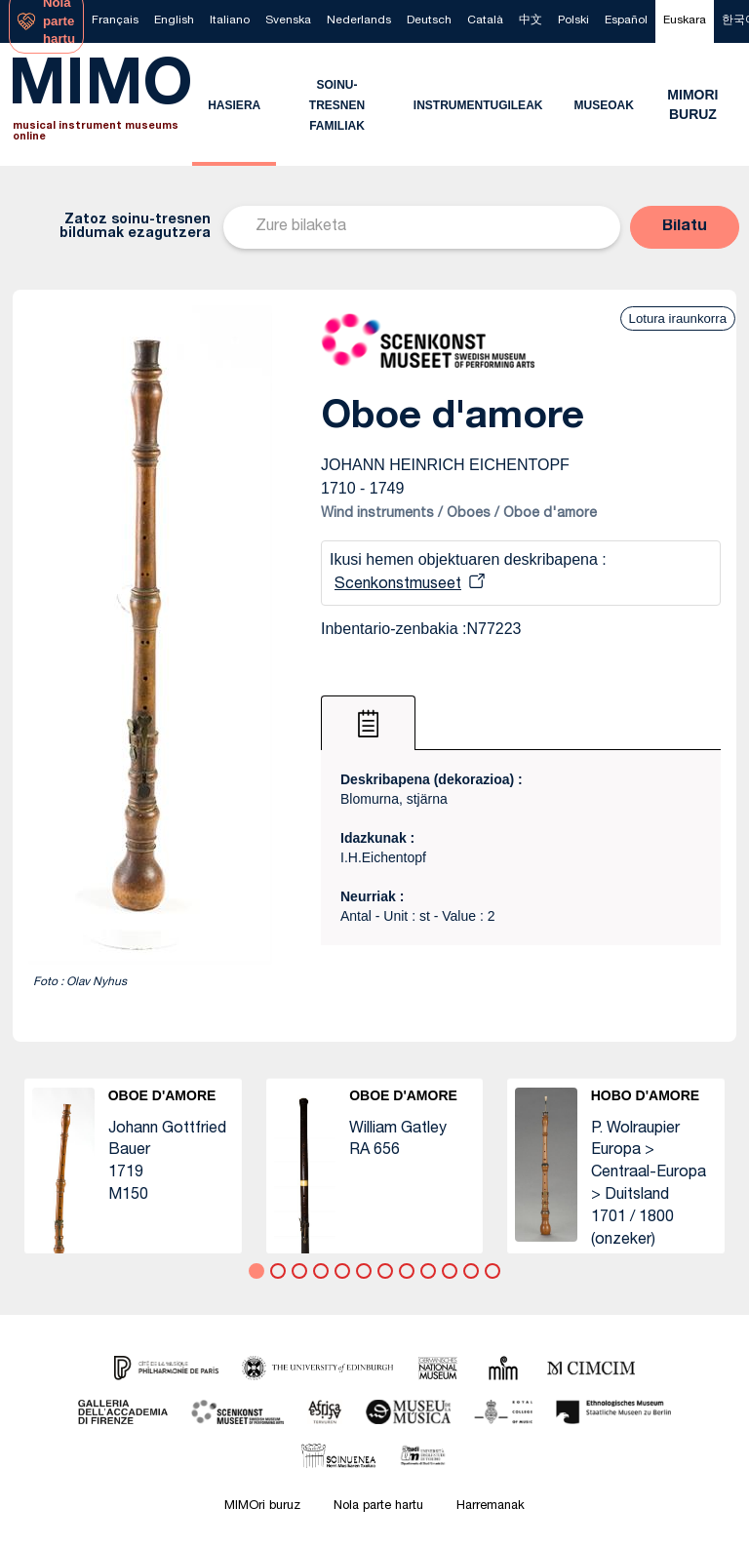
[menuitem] (115, 21)
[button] (684, 227)
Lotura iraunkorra (678, 318)
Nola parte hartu (378, 1506)
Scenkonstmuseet (398, 585)
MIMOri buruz (262, 1506)
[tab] (368, 722)
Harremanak (490, 1506)
